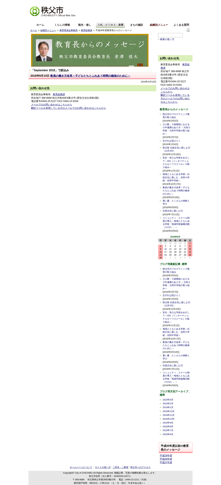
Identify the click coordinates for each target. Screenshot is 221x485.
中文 (46, 19)
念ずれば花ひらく (172, 140)
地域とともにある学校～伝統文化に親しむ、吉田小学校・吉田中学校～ (176, 177)
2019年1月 (168, 407)
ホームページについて (81, 467)
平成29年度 (166, 455)
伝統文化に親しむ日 (173, 210)
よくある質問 (181, 24)
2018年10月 (169, 419)
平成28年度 (166, 459)
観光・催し (84, 24)
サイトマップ (165, 2)
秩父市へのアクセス (140, 467)
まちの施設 (136, 24)
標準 (84, 2)
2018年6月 (168, 434)
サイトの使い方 (182, 2)
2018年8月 (168, 426)
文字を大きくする (38, 2)
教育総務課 (86, 30)
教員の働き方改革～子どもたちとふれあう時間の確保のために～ (90, 75)
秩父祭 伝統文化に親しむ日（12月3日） (176, 149)
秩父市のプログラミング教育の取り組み (176, 116)
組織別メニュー (159, 24)
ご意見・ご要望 (120, 467)
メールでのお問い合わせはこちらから (51, 104)
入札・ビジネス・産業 (110, 24)
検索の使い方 (167, 39)
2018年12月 (169, 411)
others (69, 19)
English (34, 19)
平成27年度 (166, 462)
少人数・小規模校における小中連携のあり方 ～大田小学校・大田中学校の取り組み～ (176, 129)
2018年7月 (168, 430)
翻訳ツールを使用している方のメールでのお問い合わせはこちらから (68, 108)
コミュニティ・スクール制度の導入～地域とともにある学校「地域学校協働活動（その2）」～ (176, 223)
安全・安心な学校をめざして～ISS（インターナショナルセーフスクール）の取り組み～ (176, 162)
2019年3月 (168, 399)
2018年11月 (169, 415)
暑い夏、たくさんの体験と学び (176, 202)
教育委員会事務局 (69, 30)
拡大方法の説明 (57, 2)
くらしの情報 (62, 24)
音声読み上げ (148, 2)
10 (165, 249)
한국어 (57, 19)
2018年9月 (168, 422)
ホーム (40, 24)
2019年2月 (168, 403)
